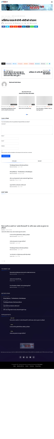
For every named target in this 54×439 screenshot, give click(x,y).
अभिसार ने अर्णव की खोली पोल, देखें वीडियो (39, 73)
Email (2, 141)
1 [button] (26, 115)
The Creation (39, 365)
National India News (8, 23)
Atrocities (50, 105)
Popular (14, 161)
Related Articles (26, 92)
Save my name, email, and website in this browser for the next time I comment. (16, 153)
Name (2, 136)
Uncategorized (14, 105)
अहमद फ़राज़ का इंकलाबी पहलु (25, 109)
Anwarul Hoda (12, 281)
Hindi (33, 105)
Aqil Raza (3, 230)
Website (3, 146)
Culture (11, 325)
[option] (9, 104)
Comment (3, 124)
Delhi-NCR (12, 318)
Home (2, 16)
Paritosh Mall (12, 243)
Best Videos (7, 16)
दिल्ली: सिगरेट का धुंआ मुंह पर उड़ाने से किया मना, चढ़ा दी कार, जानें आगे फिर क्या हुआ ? (15, 74)
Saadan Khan (12, 257)
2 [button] (27, 115)
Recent (40, 161)
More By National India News (26, 94)
